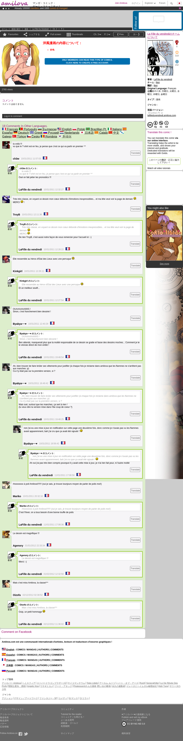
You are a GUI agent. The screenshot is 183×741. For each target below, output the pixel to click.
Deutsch (21, 132)
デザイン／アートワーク (26, 698)
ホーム (4, 29)
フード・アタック (63, 686)
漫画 (26, 29)
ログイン (136, 3)
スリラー (84, 698)
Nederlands (69, 132)
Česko (33, 136)
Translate (135, 153)
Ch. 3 (55, 29)
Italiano (115, 129)
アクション (7, 698)
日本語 (86, 132)
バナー (3, 723)
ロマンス (73, 698)
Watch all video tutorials (158, 168)
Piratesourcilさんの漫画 (85, 686)
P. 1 (62, 29)
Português (28, 129)
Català (101, 132)
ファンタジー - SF (48, 698)
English (64, 129)
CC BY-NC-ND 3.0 (133, 724)
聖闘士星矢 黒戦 (17, 686)
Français (10, 129)
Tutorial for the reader (71, 714)
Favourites (13, 34)
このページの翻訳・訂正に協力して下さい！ (164, 161)
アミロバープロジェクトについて (16, 714)
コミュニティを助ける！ (73, 717)
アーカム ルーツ (107, 683)
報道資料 (4, 720)
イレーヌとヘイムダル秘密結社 (141, 686)
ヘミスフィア (28, 683)
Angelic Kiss (33, 686)
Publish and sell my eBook (134, 717)
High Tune (163, 686)
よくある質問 (67, 720)
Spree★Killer (152, 683)
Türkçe (19, 136)
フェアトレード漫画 (131, 720)
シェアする (34, 34)
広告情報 (4, 726)
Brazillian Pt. (96, 129)
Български (47, 129)
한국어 (64, 136)
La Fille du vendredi (40, 29)
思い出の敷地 (104, 686)
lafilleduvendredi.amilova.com (161, 115)
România (49, 136)
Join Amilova (121, 3)
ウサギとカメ (46, 686)
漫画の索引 (16, 29)
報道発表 (4, 717)
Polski (78, 129)
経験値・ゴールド (69, 723)
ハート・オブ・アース (127, 683)
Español (8, 655)
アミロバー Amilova (11, 683)
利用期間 (65, 726)
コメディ (62, 698)
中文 (113, 132)
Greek (36, 132)
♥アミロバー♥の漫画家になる (136, 714)
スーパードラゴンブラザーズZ (51, 683)
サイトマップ (67, 733)
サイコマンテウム (76, 683)
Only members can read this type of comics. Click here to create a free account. (87, 61)
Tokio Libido (92, 683)
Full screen (55, 34)
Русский (51, 132)
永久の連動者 (118, 686)
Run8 (142, 683)
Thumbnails (77, 34)
